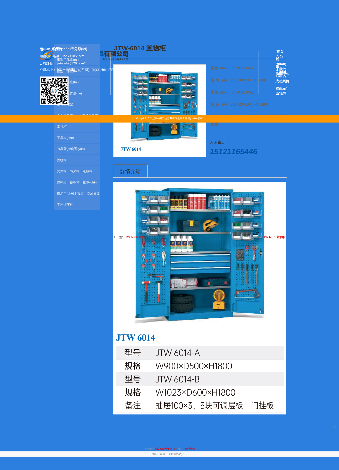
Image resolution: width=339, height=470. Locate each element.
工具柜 (62, 126)
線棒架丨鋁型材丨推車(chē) (77, 182)
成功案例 (282, 81)
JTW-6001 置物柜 (274, 237)
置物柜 (62, 160)
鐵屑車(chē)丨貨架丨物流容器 (78, 193)
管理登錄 (190, 448)
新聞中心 (282, 73)
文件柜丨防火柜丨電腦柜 (75, 171)
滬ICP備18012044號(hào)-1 (168, 454)
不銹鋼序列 (65, 204)
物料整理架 (65, 104)
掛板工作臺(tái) (68, 82)
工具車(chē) (65, 138)
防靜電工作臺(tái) (69, 93)
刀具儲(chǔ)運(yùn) (71, 149)
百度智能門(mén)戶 (165, 448)
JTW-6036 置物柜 (136, 237)
